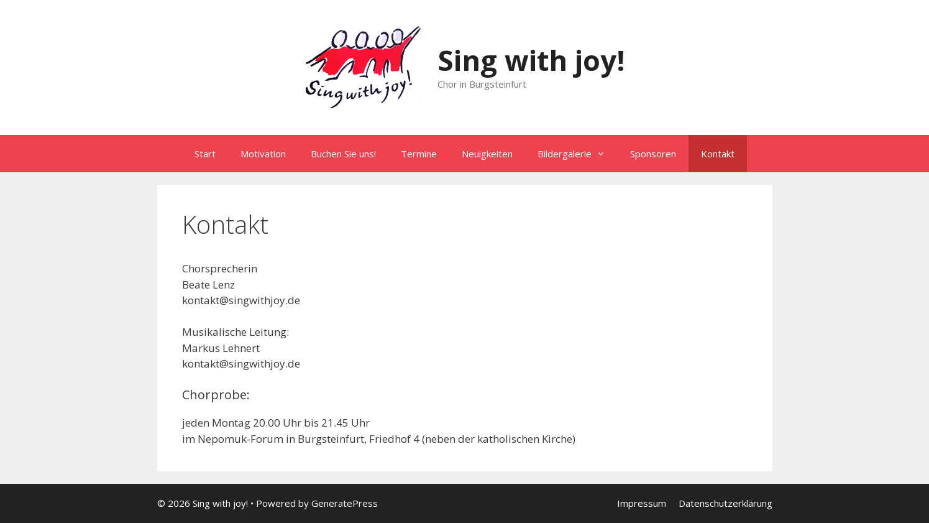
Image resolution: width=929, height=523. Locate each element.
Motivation (263, 153)
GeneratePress (344, 503)
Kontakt (718, 153)
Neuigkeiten (487, 153)
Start (205, 153)
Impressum (641, 503)
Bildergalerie (578, 153)
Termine (419, 153)
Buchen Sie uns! (343, 153)
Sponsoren (653, 153)
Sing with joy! (531, 60)
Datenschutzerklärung (725, 503)
